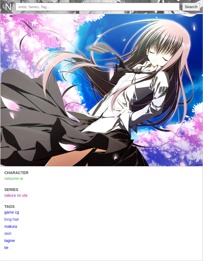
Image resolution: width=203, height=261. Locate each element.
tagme (9, 240)
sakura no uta (15, 195)
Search (191, 7)
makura (10, 226)
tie (6, 247)
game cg (11, 212)
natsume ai (13, 178)
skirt (7, 233)
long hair (11, 219)
